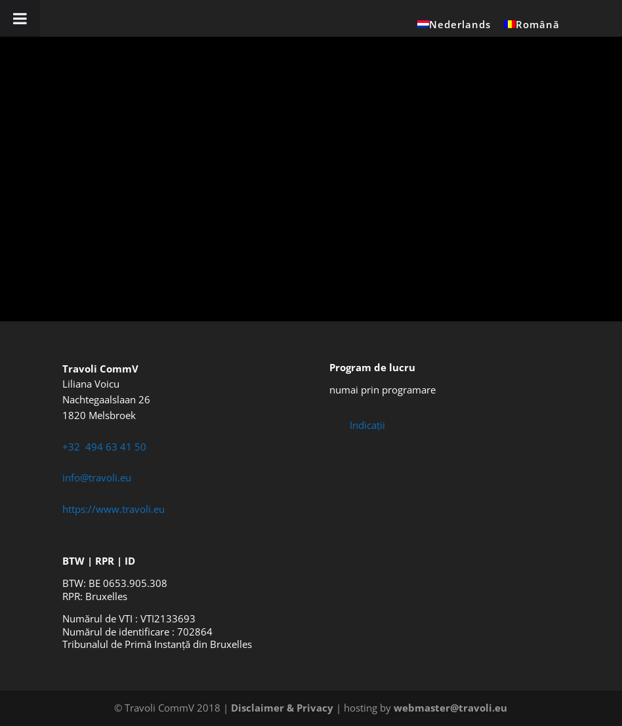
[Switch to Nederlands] (454, 28)
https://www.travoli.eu (113, 508)
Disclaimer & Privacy (282, 707)
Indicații (367, 425)
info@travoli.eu (96, 477)
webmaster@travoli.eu (450, 707)
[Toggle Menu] (20, 18)
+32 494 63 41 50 (104, 446)
